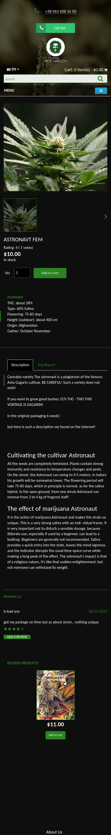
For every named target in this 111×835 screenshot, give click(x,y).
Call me (52, 27)
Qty (7, 273)
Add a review (17, 637)
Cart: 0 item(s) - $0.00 (86, 69)
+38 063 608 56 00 (60, 11)
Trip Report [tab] (46, 365)
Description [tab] (20, 365)
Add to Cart (49, 273)
